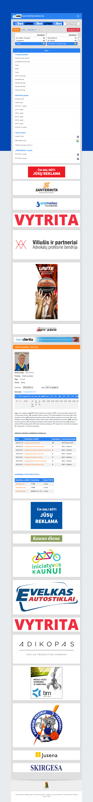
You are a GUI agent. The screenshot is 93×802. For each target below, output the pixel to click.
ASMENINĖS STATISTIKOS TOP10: (27, 474)
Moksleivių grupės (22, 95)
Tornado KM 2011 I (30, 392)
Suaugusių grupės (21, 54)
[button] (46, 58)
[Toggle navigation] (78, 16)
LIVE (73, 30)
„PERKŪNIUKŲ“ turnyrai (23, 150)
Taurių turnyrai (20, 133)
